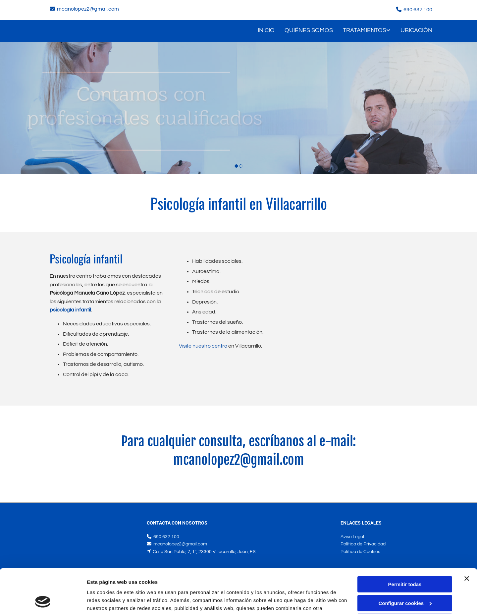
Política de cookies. (135, 583)
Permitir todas (405, 543)
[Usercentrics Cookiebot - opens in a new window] (43, 601)
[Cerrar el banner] (466, 537)
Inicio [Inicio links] (266, 30)
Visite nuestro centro (203, 346)
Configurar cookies (405, 561)
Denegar (405, 580)
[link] (362, 31)
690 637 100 (417, 9)
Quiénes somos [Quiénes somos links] (309, 30)
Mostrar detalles (106, 601)
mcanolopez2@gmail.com (88, 9)
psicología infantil (70, 309)
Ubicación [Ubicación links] (416, 30)
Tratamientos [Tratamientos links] (364, 30)
